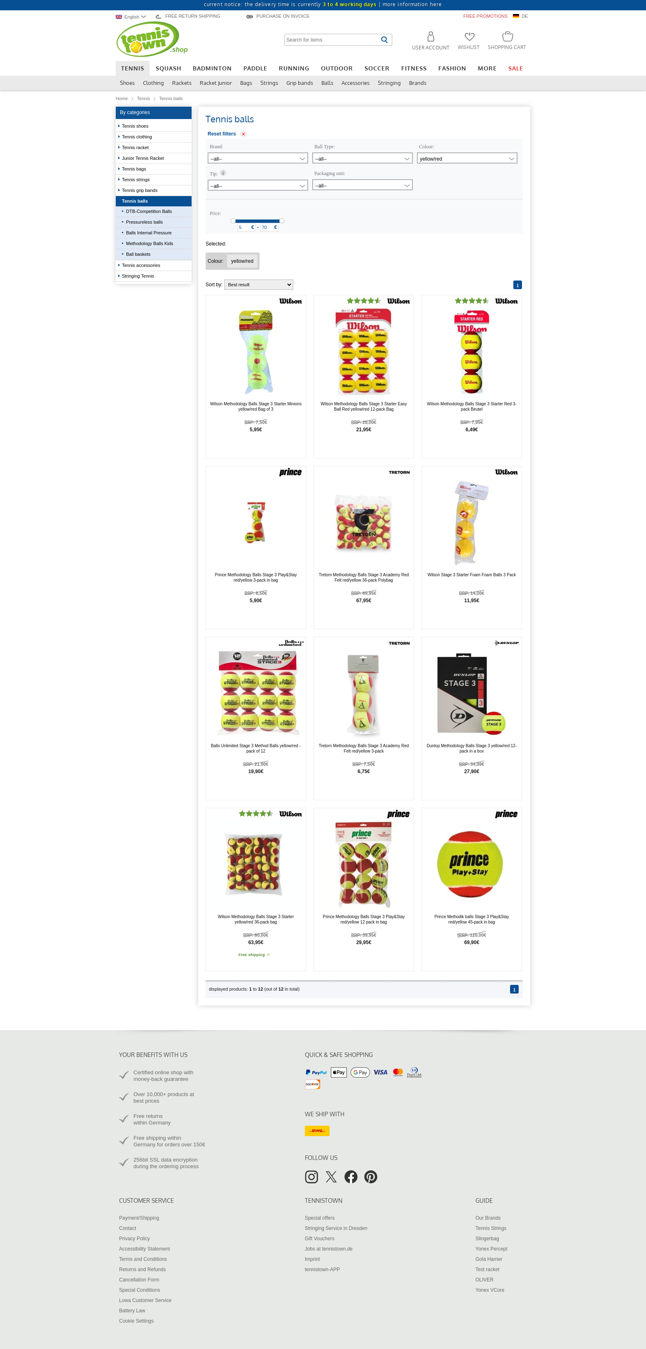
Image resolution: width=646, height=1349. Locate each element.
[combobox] (133, 16)
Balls (327, 82)
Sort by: (249, 285)
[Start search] (384, 39)
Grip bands (299, 82)
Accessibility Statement (144, 1249)
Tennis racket (136, 147)
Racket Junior (216, 82)
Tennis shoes (136, 126)
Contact (127, 1228)
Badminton (212, 68)
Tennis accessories (142, 265)
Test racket (487, 1269)
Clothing (153, 82)
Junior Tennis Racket (143, 158)
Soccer (377, 68)
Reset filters (222, 134)
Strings (269, 82)
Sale (515, 68)
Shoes (127, 82)
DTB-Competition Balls (149, 211)
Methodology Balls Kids (149, 243)
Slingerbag (487, 1238)
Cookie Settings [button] (136, 1321)
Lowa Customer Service (145, 1300)
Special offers (320, 1218)
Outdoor (337, 68)
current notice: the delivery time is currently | (323, 4)
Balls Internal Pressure (149, 232)
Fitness (414, 68)
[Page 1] (517, 285)
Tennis (132, 68)
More (487, 68)
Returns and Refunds (142, 1269)
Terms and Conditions (143, 1259)
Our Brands (488, 1218)
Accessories (356, 82)
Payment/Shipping (139, 1218)
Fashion (452, 68)
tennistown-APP (322, 1269)
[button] (427, 42)
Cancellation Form (139, 1280)
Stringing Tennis (138, 276)
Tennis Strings (490, 1228)
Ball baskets (138, 254)
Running (294, 68)
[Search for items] (331, 39)
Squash (168, 68)
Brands (417, 82)
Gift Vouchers (320, 1238)
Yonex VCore (489, 1290)
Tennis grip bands (140, 190)
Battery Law (132, 1311)
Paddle (255, 68)
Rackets (182, 82)
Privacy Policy (134, 1238)
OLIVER (484, 1280)
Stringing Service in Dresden (336, 1228)
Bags (246, 82)
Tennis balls (135, 201)
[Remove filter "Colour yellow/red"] (242, 261)
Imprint (312, 1259)
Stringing (389, 82)
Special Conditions (139, 1290)
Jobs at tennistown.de (329, 1249)
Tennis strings (136, 179)
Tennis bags (134, 168)
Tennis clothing (137, 136)
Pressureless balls (144, 222)
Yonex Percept (491, 1249)
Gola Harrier (488, 1259)
